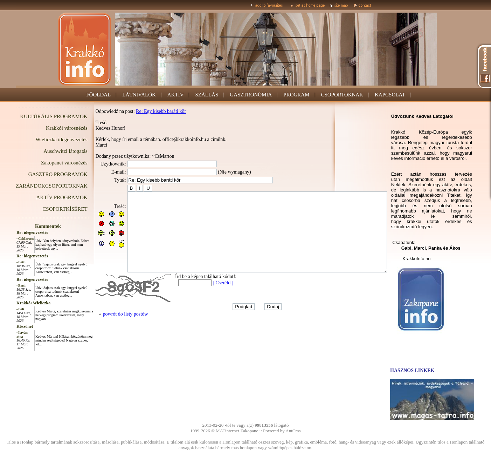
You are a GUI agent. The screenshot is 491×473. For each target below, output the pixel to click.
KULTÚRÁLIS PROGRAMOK (37, 116)
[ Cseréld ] (207, 298)
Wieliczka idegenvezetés (46, 139)
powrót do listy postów (109, 329)
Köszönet (9, 326)
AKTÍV (175, 94)
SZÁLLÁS (207, 94)
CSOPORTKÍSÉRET (49, 209)
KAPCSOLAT (390, 94)
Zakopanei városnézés (48, 162)
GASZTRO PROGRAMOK (42, 174)
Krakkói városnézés (51, 128)
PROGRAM (296, 94)
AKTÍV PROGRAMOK (46, 197)
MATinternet (227, 430)
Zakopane (249, 430)
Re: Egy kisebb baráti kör (145, 111)
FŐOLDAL (98, 94)
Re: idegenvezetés (16, 232)
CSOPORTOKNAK (342, 94)
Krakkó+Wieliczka (18, 302)
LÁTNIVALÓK (139, 94)
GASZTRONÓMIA (251, 94)
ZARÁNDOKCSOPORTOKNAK (36, 186)
